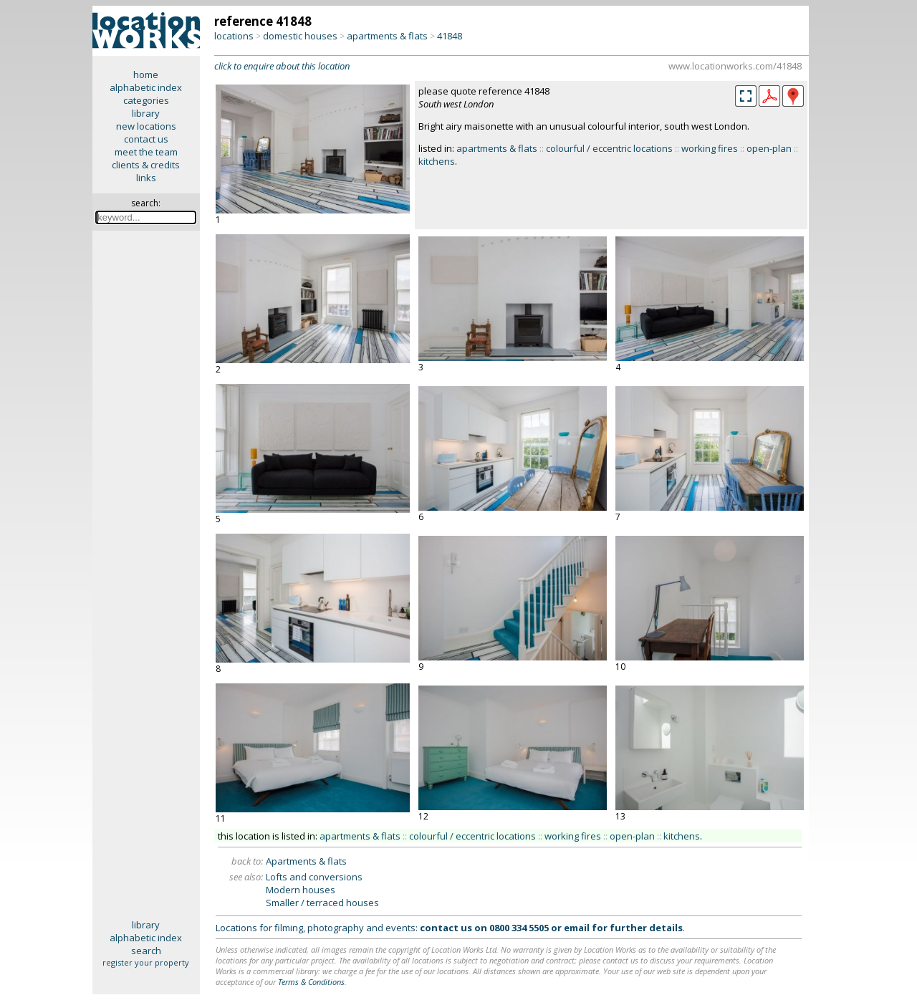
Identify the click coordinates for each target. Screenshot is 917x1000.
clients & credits (146, 164)
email (577, 927)
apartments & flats (387, 35)
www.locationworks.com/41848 (735, 65)
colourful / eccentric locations (609, 148)
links (146, 177)
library (146, 113)
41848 (449, 35)
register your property (145, 962)
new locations (146, 126)
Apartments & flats (306, 861)
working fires (709, 148)
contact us (146, 139)
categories (146, 100)
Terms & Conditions (311, 981)
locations (234, 35)
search (146, 950)
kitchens (436, 161)
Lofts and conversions (314, 876)
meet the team (146, 151)
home (145, 74)
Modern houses (300, 889)
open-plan (769, 148)
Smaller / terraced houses (322, 902)
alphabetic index (146, 87)
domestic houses (300, 35)
